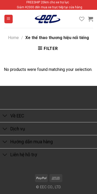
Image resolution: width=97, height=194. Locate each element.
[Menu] (8, 19)
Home (13, 37)
